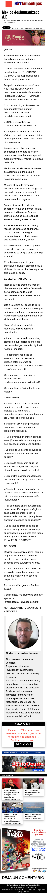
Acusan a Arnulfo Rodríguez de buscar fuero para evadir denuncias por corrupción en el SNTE (12, 794)
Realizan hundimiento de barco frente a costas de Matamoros (33, 816)
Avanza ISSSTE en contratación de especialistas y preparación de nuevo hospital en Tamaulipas (12, 818)
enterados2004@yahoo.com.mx (21, 602)
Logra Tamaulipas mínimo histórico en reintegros (32, 792)
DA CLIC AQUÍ (23, 744)
